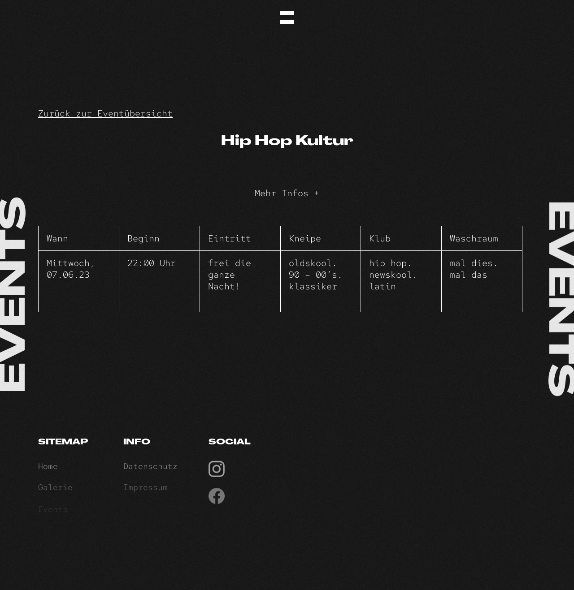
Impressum (145, 490)
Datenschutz (150, 468)
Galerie (55, 490)
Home (48, 468)
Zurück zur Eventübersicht (105, 113)
